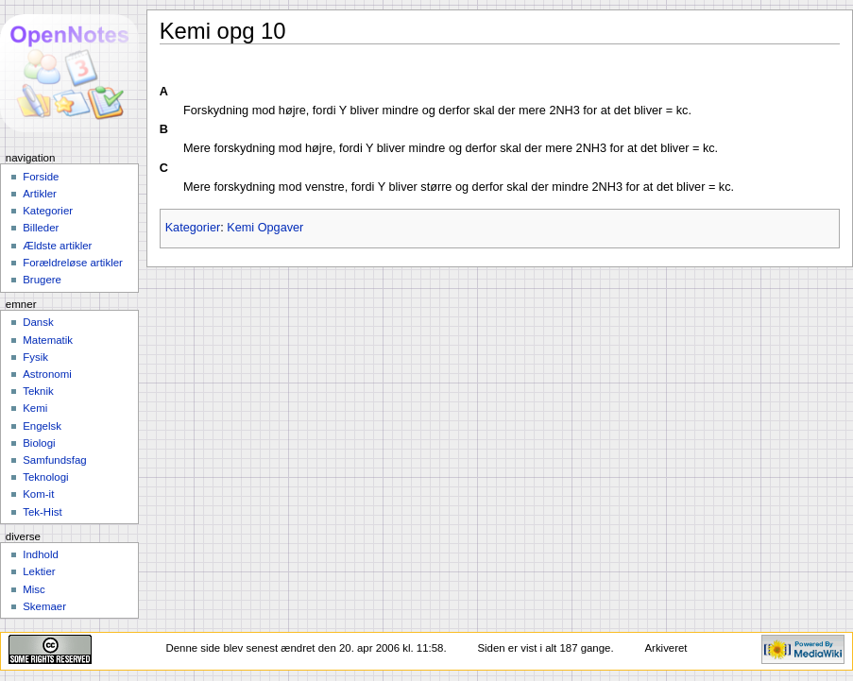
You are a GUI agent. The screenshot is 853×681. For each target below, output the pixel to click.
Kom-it (38, 494)
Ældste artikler (57, 245)
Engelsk (42, 426)
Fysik (35, 357)
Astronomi (47, 374)
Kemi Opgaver (265, 227)
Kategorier (193, 227)
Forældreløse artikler (73, 262)
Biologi (39, 443)
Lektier (39, 571)
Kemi (35, 408)
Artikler (40, 193)
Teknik (38, 391)
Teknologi (45, 477)
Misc (34, 589)
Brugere (42, 279)
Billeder (41, 227)
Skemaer (44, 606)
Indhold (41, 554)
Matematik (48, 340)
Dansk (38, 322)
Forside (41, 176)
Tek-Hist (42, 512)
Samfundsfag (55, 460)
